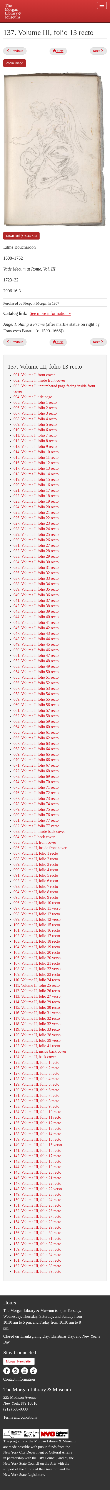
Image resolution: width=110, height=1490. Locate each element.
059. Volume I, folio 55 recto (36, 699)
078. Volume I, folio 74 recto (36, 804)
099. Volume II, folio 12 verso (37, 919)
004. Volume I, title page (32, 397)
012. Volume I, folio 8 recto (35, 441)
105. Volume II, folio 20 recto (36, 952)
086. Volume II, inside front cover (40, 848)
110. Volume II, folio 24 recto (36, 980)
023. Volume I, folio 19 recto (36, 501)
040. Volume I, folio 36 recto (36, 595)
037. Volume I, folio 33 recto (36, 578)
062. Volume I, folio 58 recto (36, 716)
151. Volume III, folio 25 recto (37, 1205)
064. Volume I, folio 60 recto (36, 727)
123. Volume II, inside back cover (39, 1051)
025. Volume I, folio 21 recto (36, 512)
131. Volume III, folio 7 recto (36, 1095)
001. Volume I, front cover (34, 375)
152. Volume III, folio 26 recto (37, 1211)
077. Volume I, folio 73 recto (36, 798)
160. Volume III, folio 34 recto (37, 1255)
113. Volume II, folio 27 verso (36, 996)
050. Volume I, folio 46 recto (36, 650)
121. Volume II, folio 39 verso (37, 1040)
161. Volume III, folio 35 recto (37, 1260)
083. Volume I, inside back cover (39, 831)
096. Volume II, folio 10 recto (36, 903)
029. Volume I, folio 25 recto (36, 534)
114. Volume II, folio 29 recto (36, 1002)
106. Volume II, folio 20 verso (37, 958)
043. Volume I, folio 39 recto (36, 611)
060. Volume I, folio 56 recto (36, 705)
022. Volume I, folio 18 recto (36, 496)
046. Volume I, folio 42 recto (36, 628)
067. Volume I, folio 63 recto (36, 743)
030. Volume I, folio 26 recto (36, 540)
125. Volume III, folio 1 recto (36, 1062)
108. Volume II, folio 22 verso (37, 969)
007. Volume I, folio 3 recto (35, 413)
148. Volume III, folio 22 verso (37, 1189)
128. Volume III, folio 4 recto (36, 1079)
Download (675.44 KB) (21, 236)
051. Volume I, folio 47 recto (36, 655)
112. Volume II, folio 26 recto (36, 991)
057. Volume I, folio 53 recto (36, 688)
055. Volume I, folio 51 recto (36, 677)
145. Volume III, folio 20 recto (37, 1172)
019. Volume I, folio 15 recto (36, 479)
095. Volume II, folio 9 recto (35, 897)
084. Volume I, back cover (34, 837)
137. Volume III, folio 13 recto (37, 1128)
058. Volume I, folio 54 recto (36, 694)
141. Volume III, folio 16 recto (37, 1150)
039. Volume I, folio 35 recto (36, 589)
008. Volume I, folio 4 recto (35, 419)
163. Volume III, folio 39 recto (37, 1271)
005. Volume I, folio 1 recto (35, 402)
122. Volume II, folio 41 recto (36, 1046)
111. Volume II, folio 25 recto (36, 985)
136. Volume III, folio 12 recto (37, 1123)
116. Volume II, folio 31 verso (36, 1013)
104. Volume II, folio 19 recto (36, 947)
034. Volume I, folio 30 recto (36, 562)
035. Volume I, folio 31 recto (36, 567)
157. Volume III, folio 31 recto (37, 1238)
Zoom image (14, 63)
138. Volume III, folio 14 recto (37, 1134)
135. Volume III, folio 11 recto (37, 1117)
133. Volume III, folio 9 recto (36, 1106)
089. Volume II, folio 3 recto (35, 864)
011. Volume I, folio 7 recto (35, 435)
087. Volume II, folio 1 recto (35, 853)
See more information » (50, 313)
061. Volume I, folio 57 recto (36, 710)
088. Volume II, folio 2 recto (35, 859)
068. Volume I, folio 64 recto (36, 749)
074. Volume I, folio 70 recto (36, 782)
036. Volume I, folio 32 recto (36, 573)
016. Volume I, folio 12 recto (36, 463)
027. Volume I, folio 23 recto (36, 523)
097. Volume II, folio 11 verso (36, 908)
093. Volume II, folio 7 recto (35, 886)
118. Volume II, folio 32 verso (36, 1024)
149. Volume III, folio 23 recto (37, 1194)
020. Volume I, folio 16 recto (36, 485)
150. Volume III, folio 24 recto (37, 1200)
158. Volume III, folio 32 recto (37, 1244)
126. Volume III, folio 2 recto (36, 1068)
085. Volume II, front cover (34, 842)
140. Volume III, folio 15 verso (37, 1145)
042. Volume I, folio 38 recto (36, 606)
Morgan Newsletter (19, 1361)
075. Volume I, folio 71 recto (36, 787)
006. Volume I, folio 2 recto (35, 408)
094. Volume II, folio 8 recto (35, 892)
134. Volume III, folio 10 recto (37, 1112)
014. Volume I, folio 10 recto (36, 452)
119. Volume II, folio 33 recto (36, 1029)
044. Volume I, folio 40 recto (36, 617)
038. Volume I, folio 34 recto (36, 584)
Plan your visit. (19, 25)
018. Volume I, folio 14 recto (36, 474)
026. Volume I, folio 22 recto (36, 518)
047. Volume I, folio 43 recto (36, 633)
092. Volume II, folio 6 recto (35, 881)
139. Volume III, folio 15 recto (37, 1139)
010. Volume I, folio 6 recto (35, 430)
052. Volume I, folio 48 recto (36, 661)
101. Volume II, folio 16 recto (36, 930)
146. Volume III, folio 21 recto (37, 1178)
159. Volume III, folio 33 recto (37, 1249)
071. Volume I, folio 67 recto (36, 765)
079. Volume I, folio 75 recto (36, 809)
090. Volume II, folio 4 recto (35, 870)
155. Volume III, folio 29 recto (37, 1227)
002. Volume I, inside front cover (39, 380)
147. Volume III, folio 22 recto (37, 1183)
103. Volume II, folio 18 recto (36, 941)
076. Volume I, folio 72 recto (36, 793)
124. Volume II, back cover (34, 1057)
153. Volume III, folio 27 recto (37, 1216)
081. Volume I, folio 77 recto (36, 820)
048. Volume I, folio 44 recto (36, 639)
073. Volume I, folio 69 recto (36, 776)
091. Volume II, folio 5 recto (35, 875)
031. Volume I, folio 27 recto (36, 545)
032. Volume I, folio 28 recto (36, 551)
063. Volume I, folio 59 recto (36, 721)
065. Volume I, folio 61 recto (36, 732)
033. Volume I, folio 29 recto (36, 556)
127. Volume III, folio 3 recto (36, 1073)
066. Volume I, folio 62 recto (36, 738)
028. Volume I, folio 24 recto (36, 529)
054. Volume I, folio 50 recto (36, 672)
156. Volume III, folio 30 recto (37, 1233)
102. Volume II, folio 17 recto (36, 936)
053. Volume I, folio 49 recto (36, 666)
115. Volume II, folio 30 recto (36, 1007)
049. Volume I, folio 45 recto (36, 644)
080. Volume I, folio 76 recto (36, 815)
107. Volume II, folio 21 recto (36, 963)
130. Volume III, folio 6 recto (36, 1090)
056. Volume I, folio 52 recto (36, 683)
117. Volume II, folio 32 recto (36, 1018)
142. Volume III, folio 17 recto (37, 1156)
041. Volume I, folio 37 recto (36, 600)
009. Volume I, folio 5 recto (35, 424)
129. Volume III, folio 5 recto (36, 1084)
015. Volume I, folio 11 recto (35, 457)
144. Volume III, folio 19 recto (37, 1167)
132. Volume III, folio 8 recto (36, 1101)
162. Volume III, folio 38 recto (37, 1266)
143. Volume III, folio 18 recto (37, 1161)
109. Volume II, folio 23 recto (36, 974)
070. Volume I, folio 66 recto (36, 760)
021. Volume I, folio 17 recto (36, 490)
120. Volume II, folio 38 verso (37, 1035)
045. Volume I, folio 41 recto (36, 622)
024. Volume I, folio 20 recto (36, 507)
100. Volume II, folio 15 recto (36, 925)
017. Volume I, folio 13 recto (36, 468)
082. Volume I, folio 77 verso (36, 826)
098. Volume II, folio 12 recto (36, 914)
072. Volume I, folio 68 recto (36, 771)
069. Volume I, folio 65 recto (36, 754)
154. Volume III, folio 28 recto (37, 1222)
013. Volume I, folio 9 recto (35, 446)
